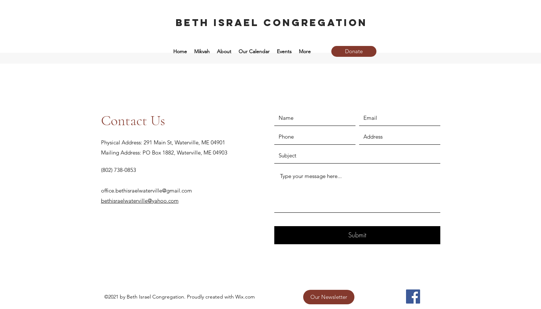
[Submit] (357, 235)
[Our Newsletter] (328, 297)
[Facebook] (413, 296)
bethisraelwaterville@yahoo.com (140, 200)
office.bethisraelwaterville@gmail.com (146, 190)
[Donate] (353, 51)
